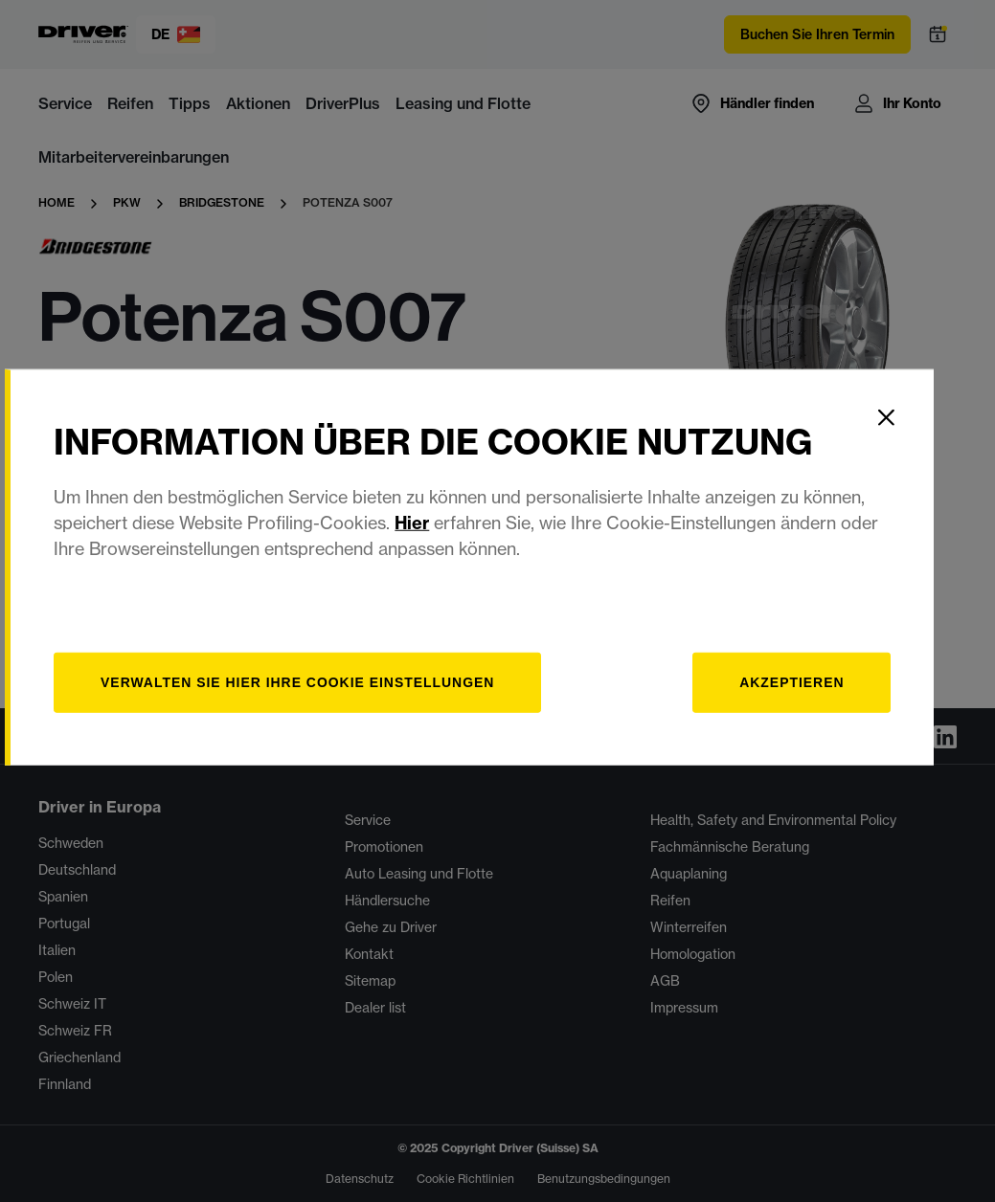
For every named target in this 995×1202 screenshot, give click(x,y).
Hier (441, 556)
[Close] (914, 451)
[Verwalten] (330, 716)
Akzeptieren (818, 715)
